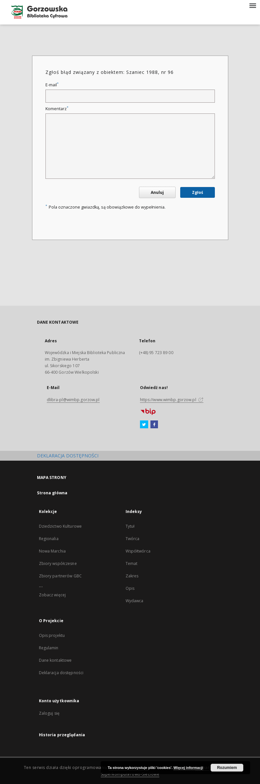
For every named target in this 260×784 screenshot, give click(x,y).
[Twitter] (144, 425)
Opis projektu (52, 635)
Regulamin (49, 648)
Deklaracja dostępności (61, 672)
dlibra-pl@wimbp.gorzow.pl (73, 399)
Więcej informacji (188, 768)
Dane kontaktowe (55, 660)
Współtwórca (138, 551)
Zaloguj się (49, 713)
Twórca (133, 538)
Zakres (132, 576)
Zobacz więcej (52, 595)
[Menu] (252, 5)
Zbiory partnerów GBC (60, 576)
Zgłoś (197, 192)
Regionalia (49, 538)
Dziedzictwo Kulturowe (60, 526)
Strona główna (52, 493)
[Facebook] (154, 425)
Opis (130, 588)
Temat (132, 563)
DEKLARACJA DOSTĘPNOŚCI (67, 455)
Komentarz (56, 108)
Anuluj (157, 192)
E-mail (52, 85)
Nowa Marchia (52, 551)
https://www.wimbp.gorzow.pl (171, 399)
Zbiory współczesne (58, 563)
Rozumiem (227, 767)
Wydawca (135, 601)
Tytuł (130, 526)
